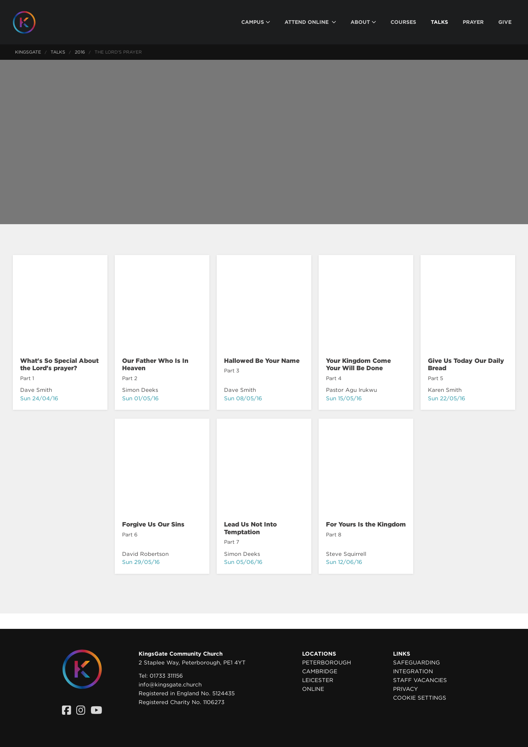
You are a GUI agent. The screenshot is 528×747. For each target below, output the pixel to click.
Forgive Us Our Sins (153, 524)
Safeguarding (416, 662)
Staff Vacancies (420, 680)
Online (313, 689)
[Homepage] (29, 22)
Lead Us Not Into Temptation (250, 528)
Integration (413, 671)
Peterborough (326, 662)
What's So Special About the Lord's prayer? (59, 364)
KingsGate (28, 52)
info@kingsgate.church (170, 684)
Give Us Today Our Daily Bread (466, 364)
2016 (80, 52)
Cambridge (319, 671)
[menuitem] (255, 22)
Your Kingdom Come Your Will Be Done (358, 364)
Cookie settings (419, 698)
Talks (58, 52)
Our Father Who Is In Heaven (155, 364)
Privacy (405, 689)
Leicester (317, 680)
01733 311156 (166, 676)
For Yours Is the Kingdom (366, 524)
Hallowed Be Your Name (262, 360)
